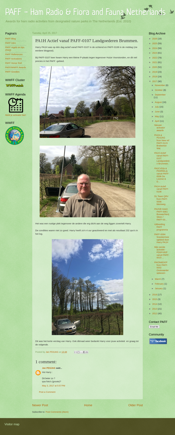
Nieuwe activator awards (159, 128)
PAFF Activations (13, 59)
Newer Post (40, 405)
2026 (155, 38)
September (160, 95)
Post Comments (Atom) (57, 412)
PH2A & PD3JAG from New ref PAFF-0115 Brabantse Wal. (161, 142)
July (157, 107)
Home (88, 405)
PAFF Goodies (12, 72)
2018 (155, 76)
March (158, 279)
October (159, 90)
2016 (155, 294)
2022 (155, 57)
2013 (155, 309)
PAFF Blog (10, 38)
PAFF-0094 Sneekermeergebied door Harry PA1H (161, 238)
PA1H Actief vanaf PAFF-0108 (161, 189)
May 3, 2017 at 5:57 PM (53, 386)
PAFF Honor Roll (13, 63)
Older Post (135, 405)
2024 (155, 48)
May (157, 116)
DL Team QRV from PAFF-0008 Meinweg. (161, 200)
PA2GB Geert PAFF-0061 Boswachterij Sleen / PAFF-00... (161, 214)
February (159, 284)
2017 (155, 81)
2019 (155, 72)
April (157, 121)
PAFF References (14, 54)
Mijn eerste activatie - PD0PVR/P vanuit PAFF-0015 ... (161, 252)
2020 (155, 67)
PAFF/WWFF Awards (15, 67)
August (158, 102)
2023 (155, 53)
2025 (155, 43)
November (160, 85)
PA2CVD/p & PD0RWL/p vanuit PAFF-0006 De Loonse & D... (161, 175)
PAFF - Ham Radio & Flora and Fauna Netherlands (85, 12)
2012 (155, 313)
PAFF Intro (10, 43)
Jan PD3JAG (48, 368)
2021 (155, 62)
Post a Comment (47, 392)
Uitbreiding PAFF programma (161, 227)
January (159, 288)
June (157, 111)
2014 (155, 304)
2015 (155, 299)
